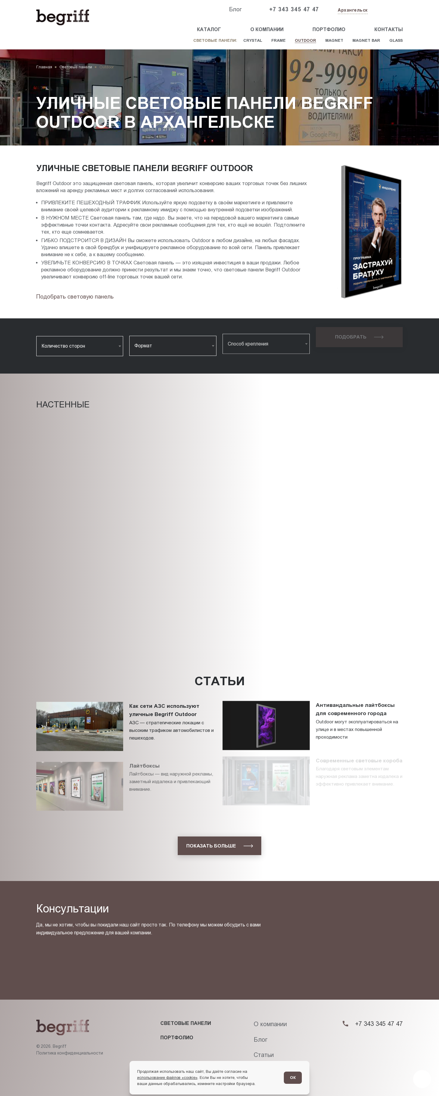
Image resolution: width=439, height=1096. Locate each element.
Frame (278, 40)
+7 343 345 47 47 (294, 9)
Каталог (209, 29)
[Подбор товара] (76, 297)
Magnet (334, 40)
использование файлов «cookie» (167, 1077)
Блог (235, 9)
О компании (267, 29)
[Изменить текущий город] (352, 10)
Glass (396, 40)
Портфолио (328, 29)
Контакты (388, 29)
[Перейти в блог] (422, 1079)
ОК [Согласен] (293, 1077)
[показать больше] (219, 845)
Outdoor (305, 40)
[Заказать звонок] (388, 9)
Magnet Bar (366, 40)
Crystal (252, 40)
